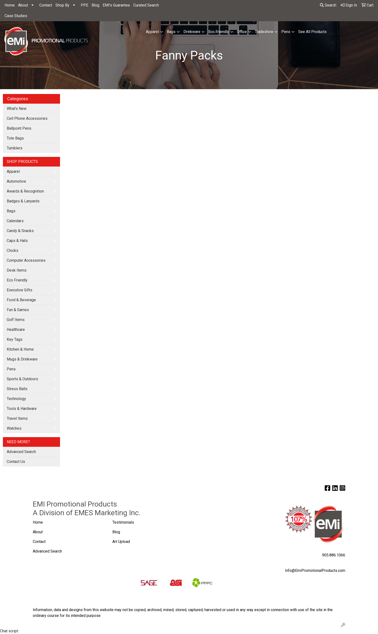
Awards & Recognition (25, 191)
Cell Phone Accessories (27, 118)
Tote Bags (15, 138)
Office (242, 31)
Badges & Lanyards (23, 201)
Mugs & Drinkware (22, 359)
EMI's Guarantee (116, 5)
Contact (45, 5)
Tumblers (14, 148)
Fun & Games (18, 309)
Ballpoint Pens (19, 128)
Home (10, 5)
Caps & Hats (17, 240)
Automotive (16, 181)
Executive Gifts (19, 290)
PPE (84, 5)
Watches (14, 428)
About (23, 5)
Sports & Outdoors (22, 379)
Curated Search (146, 5)
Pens (285, 31)
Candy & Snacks (20, 230)
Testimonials (123, 522)
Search (328, 5)
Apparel (152, 31)
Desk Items (17, 270)
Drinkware (191, 31)
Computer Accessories (26, 260)
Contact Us (16, 461)
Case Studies (16, 15)
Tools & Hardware (22, 408)
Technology (16, 398)
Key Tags (14, 339)
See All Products (312, 31)
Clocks (12, 250)
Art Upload (121, 541)
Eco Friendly (218, 31)
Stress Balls (17, 389)
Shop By (62, 5)
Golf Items (16, 319)
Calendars (15, 221)
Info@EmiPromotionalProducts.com (315, 570)
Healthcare (16, 329)
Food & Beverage (21, 300)
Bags (171, 31)
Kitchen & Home (20, 349)
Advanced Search (21, 451)
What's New (17, 108)
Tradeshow (264, 31)
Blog (95, 5)
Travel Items (17, 418)
